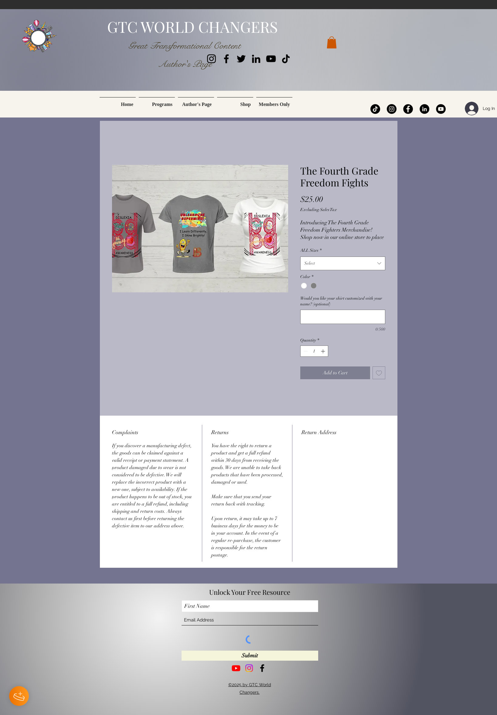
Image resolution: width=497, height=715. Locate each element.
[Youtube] (236, 668)
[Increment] (323, 351)
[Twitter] (241, 59)
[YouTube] (271, 59)
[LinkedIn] (256, 59)
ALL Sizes (311, 250)
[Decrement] (305, 351)
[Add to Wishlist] (379, 372)
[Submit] (250, 656)
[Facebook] (226, 59)
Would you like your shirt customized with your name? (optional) (341, 301)
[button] (332, 42)
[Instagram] (211, 59)
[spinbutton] (314, 351)
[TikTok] (286, 59)
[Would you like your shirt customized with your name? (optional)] (343, 316)
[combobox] (342, 263)
